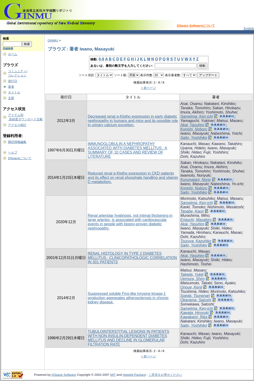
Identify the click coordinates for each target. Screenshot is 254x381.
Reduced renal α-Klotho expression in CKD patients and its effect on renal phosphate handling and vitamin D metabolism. (133, 177)
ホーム (12, 54)
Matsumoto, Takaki (196, 283)
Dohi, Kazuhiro (192, 157)
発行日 (12, 81)
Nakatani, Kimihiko (219, 104)
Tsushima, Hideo (194, 291)
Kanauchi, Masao (195, 144)
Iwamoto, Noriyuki (195, 175)
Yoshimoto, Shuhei (221, 112)
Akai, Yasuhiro (192, 125)
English (249, 28)
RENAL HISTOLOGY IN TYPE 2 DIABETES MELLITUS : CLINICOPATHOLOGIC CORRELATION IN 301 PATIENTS (132, 257)
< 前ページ (148, 88)
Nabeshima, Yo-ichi (227, 184)
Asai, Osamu (191, 104)
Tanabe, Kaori (192, 211)
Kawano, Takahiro (227, 144)
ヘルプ (12, 152)
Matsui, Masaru (229, 121)
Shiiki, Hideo (190, 152)
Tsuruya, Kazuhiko (195, 241)
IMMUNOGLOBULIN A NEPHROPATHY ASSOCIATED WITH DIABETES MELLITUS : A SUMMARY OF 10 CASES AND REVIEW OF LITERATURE (127, 150)
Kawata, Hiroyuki (194, 313)
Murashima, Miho (194, 216)
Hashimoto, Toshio (196, 264)
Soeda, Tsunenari (195, 296)
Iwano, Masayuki (194, 133)
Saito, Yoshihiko (193, 138)
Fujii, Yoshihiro (216, 152)
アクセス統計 (17, 125)
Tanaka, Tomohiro (195, 108)
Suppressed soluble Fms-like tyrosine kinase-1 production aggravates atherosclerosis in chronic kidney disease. (128, 298)
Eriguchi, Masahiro (196, 220)
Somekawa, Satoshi (197, 304)
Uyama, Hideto (192, 148)
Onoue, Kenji (191, 287)
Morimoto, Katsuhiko (197, 199)
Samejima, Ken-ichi (196, 116)
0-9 (101, 59)
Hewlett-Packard (134, 375)
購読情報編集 (17, 142)
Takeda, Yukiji (192, 274)
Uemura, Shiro (192, 279)
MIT (113, 375)
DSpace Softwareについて (196, 25)
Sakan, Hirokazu (226, 108)
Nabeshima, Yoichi (226, 133)
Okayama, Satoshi (195, 300)
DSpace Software (64, 375)
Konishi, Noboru (193, 129)
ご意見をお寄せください (165, 375)
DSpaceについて (19, 158)
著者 (11, 86)
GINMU (53, 40)
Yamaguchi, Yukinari (197, 121)
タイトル (14, 92)
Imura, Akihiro (192, 112)
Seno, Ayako (224, 283)
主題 (11, 98)
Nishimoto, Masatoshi (225, 207)
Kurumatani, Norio (195, 180)
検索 (6, 38)
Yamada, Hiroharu (195, 232)
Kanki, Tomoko (192, 207)
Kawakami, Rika (194, 317)
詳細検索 (8, 48)
